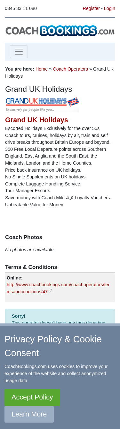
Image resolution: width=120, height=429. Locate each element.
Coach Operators (70, 69)
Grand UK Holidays (36, 120)
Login (109, 8)
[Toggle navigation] (19, 51)
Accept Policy (32, 397)
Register (91, 8)
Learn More (29, 414)
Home (42, 69)
